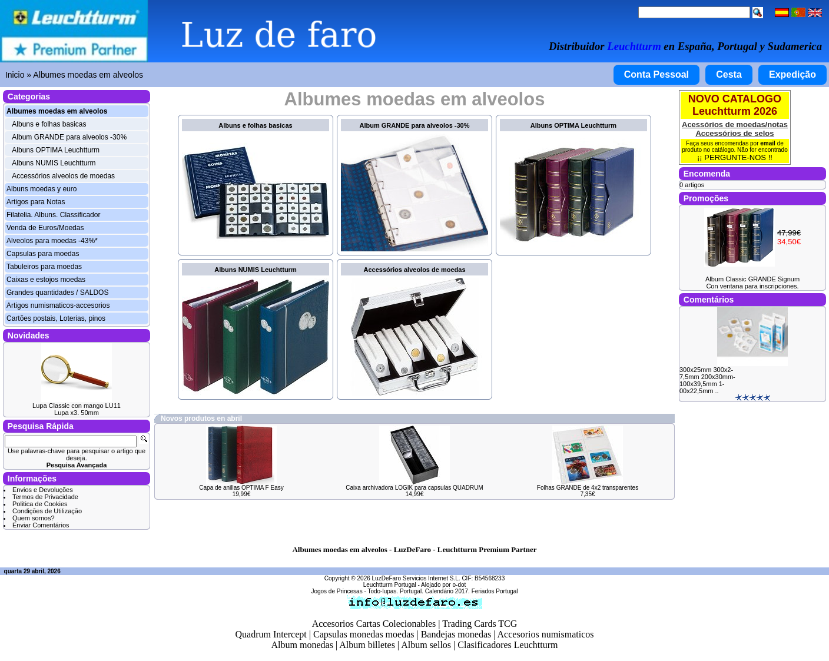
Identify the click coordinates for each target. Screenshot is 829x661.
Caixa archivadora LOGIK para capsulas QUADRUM (414, 487)
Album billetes (367, 645)
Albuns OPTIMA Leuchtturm (56, 150)
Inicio (15, 74)
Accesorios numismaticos (546, 634)
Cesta (729, 74)
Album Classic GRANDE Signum (752, 279)
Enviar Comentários (40, 525)
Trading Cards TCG (479, 624)
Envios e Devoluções (42, 489)
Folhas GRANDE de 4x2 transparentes (587, 487)
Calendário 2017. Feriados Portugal (471, 591)
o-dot (459, 585)
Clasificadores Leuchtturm (507, 645)
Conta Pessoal (656, 74)
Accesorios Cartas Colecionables (374, 624)
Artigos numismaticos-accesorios (58, 305)
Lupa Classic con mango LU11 (76, 405)
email (767, 143)
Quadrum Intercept (270, 634)
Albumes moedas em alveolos (88, 74)
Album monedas (302, 645)
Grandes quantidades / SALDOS (57, 292)
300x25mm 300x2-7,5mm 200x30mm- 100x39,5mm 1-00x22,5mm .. (707, 380)
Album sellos (426, 645)
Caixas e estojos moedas (45, 279)
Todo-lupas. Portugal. (395, 591)
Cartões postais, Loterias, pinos (55, 318)
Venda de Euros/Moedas (45, 228)
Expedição (792, 74)
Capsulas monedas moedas (363, 634)
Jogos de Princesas (336, 591)
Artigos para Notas (35, 202)
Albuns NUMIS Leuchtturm (53, 163)
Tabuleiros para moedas (44, 267)
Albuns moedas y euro (41, 189)
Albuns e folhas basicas (49, 124)
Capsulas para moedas (42, 254)
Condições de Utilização (47, 510)
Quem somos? (33, 518)
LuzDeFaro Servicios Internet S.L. (416, 578)
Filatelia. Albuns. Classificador (53, 215)
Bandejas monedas (456, 634)
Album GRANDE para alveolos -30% (69, 137)
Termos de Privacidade (45, 496)
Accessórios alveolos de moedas (63, 176)
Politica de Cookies (40, 503)
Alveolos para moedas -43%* (52, 241)
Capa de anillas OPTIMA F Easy (241, 487)
